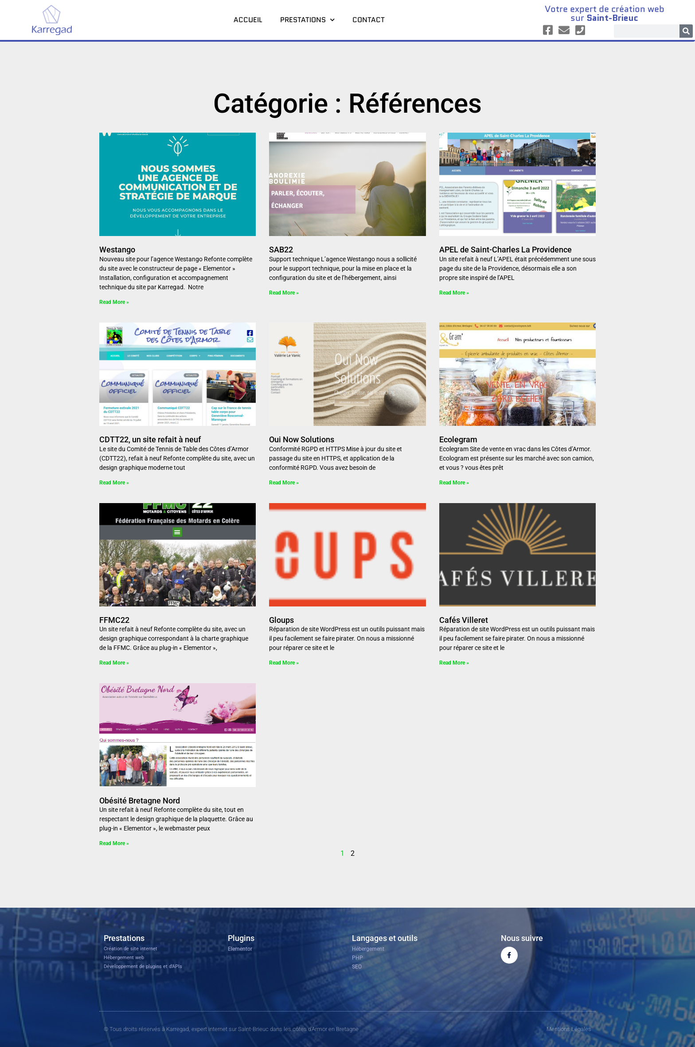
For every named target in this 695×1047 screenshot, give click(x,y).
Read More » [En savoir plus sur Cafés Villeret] (454, 663)
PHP (357, 958)
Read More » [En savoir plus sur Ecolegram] (454, 483)
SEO (357, 967)
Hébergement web (124, 957)
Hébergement (368, 949)
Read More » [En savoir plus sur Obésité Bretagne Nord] (114, 843)
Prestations (307, 20)
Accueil (248, 20)
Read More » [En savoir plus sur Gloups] (284, 663)
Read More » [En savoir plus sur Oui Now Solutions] (284, 483)
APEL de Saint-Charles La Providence (505, 249)
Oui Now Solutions (301, 439)
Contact (368, 20)
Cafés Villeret (463, 620)
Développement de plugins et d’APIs (143, 966)
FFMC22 (114, 620)
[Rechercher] (686, 31)
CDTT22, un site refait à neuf (150, 439)
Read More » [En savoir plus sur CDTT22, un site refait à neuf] (114, 483)
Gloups (281, 620)
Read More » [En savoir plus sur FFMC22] (114, 663)
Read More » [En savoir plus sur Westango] (114, 302)
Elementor (240, 949)
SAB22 (281, 249)
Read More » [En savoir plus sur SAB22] (284, 293)
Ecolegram (458, 439)
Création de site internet (130, 949)
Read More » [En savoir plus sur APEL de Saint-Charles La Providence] (454, 293)
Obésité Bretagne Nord (139, 800)
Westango (117, 249)
